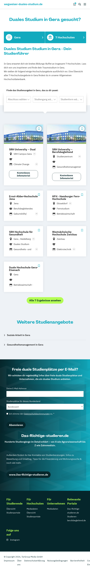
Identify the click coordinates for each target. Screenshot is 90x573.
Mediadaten (32, 508)
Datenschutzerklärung (34, 560)
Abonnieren (16, 425)
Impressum (9, 560)
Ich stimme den (30, 413)
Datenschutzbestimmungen (37, 413)
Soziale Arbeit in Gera (18, 335)
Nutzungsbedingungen (57, 560)
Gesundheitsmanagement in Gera (25, 344)
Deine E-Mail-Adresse (45, 392)
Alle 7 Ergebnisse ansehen (45, 300)
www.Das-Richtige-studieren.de (28, 474)
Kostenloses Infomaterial (23, 174)
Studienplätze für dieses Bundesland (45, 405)
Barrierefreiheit (77, 560)
